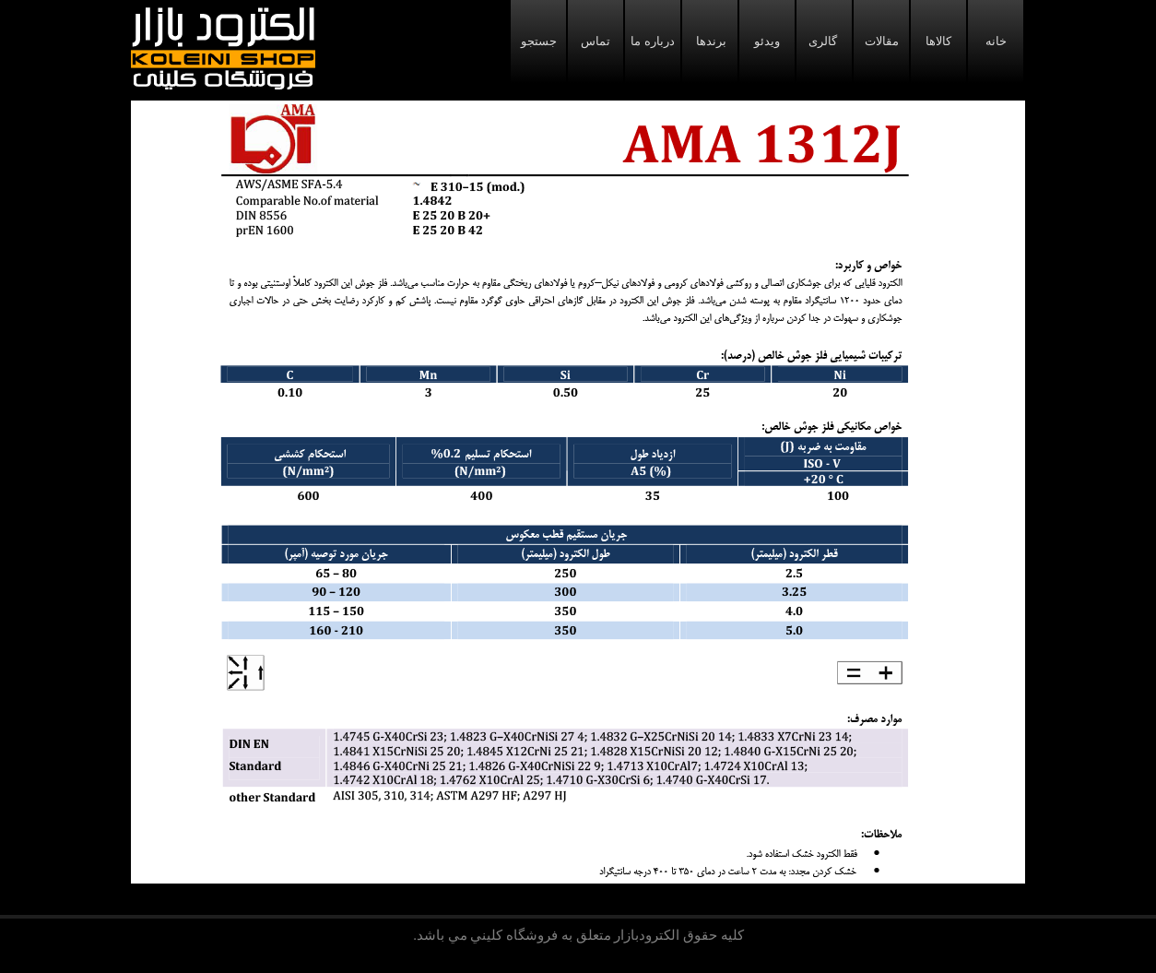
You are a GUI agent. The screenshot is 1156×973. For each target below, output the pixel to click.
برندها (709, 41)
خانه (996, 41)
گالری (824, 41)
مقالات (882, 41)
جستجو (539, 41)
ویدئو (767, 41)
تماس (595, 41)
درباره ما (652, 41)
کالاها (938, 41)
